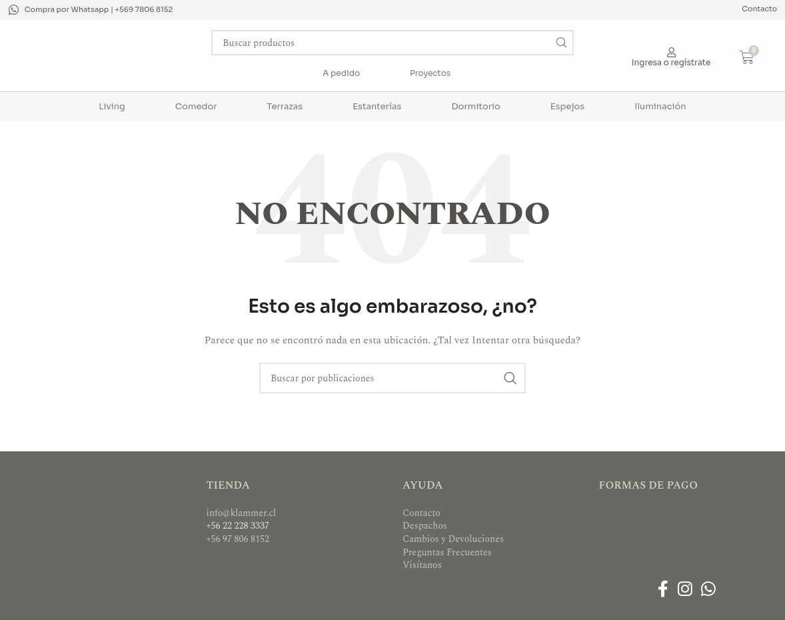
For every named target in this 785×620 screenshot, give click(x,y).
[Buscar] (392, 42)
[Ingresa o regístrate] (671, 52)
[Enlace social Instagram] (684, 591)
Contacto (759, 8)
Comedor (196, 106)
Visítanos (422, 565)
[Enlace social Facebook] (663, 591)
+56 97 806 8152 (238, 539)
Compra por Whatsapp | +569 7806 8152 (99, 9)
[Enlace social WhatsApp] (708, 591)
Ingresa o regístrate (671, 62)
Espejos (567, 106)
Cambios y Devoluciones (453, 539)
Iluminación (660, 106)
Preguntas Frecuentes (447, 552)
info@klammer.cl (242, 513)
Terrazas (285, 106)
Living (112, 106)
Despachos (424, 526)
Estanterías (377, 106)
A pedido (341, 73)
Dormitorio (475, 106)
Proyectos (430, 73)
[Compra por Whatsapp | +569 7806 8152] (13, 9)
